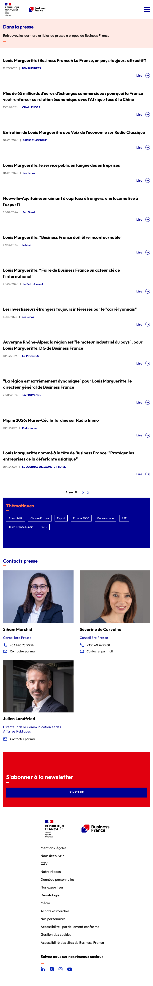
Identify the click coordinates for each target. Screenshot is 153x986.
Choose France (39, 518)
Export (61, 518)
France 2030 (81, 518)
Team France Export (21, 526)
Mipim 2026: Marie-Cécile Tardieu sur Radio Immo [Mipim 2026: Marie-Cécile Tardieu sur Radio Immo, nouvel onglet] (51, 420)
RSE (124, 518)
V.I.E (44, 526)
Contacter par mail (23, 651)
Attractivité (15, 518)
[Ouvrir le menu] (147, 9)
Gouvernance (105, 518)
